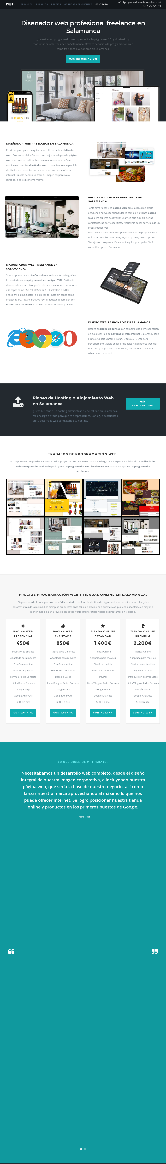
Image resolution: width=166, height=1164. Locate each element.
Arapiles (8, 1052)
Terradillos (51, 1137)
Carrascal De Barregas (95, 1063)
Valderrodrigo (50, 1141)
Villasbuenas (111, 1148)
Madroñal (107, 1090)
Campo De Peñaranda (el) (133, 1059)
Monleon (26, 1098)
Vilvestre (72, 1152)
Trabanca (96, 1137)
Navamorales (103, 1102)
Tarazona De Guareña (143, 1133)
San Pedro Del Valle (75, 1125)
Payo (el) (155, 1106)
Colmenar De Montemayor (72, 1071)
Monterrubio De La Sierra (100, 1098)
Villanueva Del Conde (103, 1145)
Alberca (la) (153, 1040)
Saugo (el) (145, 1129)
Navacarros (68, 1102)
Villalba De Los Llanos (76, 1145)
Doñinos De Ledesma (140, 1071)
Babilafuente (52, 1052)
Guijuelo (30, 1086)
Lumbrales (81, 1090)
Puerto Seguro (72, 1117)
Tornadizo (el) (73, 1137)
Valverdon (122, 1141)
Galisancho (55, 1083)
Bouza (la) (38, 1055)
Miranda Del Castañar (133, 1094)
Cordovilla (87, 1071)
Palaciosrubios (73, 1106)
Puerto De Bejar (60, 1117)
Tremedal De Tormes (109, 1137)
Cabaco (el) (93, 1055)
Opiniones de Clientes (78, 4)
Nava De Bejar (29, 1102)
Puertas (50, 1117)
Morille (124, 1098)
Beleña (119, 1052)
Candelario (148, 1059)
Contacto (101, 4)
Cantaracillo (47, 1063)
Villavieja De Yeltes (45, 1152)
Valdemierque (39, 1141)
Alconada (30, 1044)
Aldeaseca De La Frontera (22, 1048)
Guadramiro (9, 1086)
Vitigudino (80, 1152)
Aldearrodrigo (136, 1044)
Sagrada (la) (16, 1121)
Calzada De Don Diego (80, 1059)
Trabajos (42, 4)
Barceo (86, 1052)
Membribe (94, 1094)
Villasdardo (121, 1148)
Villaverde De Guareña (29, 1152)
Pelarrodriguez (102, 1110)
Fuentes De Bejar (148, 1079)
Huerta (157, 1086)
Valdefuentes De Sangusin (138, 1137)
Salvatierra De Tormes (55, 1121)
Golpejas (142, 1083)
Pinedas (76, 1114)
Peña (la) (119, 1110)
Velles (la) (8, 1145)
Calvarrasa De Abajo (29, 1059)
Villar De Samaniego (39, 1148)
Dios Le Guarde (125, 1071)
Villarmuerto (100, 1148)
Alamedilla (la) (112, 1040)
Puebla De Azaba (147, 1114)
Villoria (57, 1152)
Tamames (130, 1133)
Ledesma (51, 1090)
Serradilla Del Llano (43, 1133)
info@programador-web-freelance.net (129, 1014)
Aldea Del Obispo (41, 1044)
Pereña (60, 1114)
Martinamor (31, 1094)
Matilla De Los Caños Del (72, 1094)
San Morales (34, 1125)
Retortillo (100, 1117)
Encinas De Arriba (69, 1075)
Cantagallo (17, 1063)
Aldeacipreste (54, 1044)
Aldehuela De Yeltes (88, 1048)
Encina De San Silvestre (38, 1075)
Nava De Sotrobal (56, 1102)
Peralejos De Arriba (48, 1114)
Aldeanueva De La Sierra (120, 1044)
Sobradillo (83, 1133)
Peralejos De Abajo (33, 1114)
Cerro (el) (133, 1067)
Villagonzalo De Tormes (58, 1145)
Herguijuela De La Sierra (67, 1086)
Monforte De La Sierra (13, 1098)
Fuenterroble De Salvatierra (130, 1079)
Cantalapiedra (27, 1063)
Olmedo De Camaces (13, 1106)
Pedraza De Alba (11, 1110)
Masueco (40, 1094)
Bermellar (126, 1052)
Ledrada (59, 1090)
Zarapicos (117, 1152)
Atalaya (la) (42, 1052)
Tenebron (42, 1137)
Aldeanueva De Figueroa (100, 1044)
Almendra (117, 1048)
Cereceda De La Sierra (93, 1067)
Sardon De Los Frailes (125, 1129)
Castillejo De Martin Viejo (61, 1067)
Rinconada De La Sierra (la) (115, 1117)
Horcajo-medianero (138, 1086)
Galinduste (46, 1083)
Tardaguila (9, 1137)
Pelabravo (92, 1110)
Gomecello (150, 1083)
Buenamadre (74, 1055)
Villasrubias (14, 1152)
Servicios (27, 4)
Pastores (148, 1106)
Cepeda (81, 1067)
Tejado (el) (18, 1137)
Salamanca (26, 1121)
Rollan (149, 1117)
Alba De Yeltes (143, 1040)
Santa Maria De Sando (19, 1129)
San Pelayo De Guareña (93, 1125)
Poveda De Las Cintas (117, 1114)
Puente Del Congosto (38, 1117)
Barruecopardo (95, 1052)
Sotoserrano (101, 1133)
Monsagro (42, 1098)
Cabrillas (17, 1059)
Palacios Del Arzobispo (58, 1106)
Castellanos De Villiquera (40, 1067)
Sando (7, 1129)
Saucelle (137, 1129)
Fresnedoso (54, 1079)
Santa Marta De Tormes (37, 1129)
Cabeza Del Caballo (122, 1055)
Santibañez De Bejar (73, 1129)
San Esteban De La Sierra (96, 1121)
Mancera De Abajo (137, 1090)
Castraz (74, 1067)
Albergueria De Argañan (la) (15, 1044)
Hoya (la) (150, 1086)
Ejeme (16, 1075)
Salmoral (42, 1121)
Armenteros (32, 1052)
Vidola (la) (35, 1145)
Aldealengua (85, 1044)
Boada (16, 1055)
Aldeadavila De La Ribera (70, 1044)
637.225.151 (117, 1010)
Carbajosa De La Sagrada (62, 1063)
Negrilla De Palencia (149, 1102)
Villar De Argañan (118, 1145)
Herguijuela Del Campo (86, 1086)
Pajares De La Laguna (39, 1106)
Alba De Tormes (130, 1040)
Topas (58, 1137)
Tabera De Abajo (112, 1133)
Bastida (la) (106, 1052)
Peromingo (68, 1114)
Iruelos (7, 1090)
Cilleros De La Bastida (22, 1071)
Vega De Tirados (140, 1141)
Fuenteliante (114, 1079)
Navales (77, 1102)
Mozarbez (155, 1098)
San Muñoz (44, 1125)
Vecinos (130, 1141)
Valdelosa (29, 1141)
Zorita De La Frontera (149, 1152)
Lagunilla (34, 1090)
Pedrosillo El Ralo (59, 1110)
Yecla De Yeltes (91, 1152)
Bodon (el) (24, 1055)
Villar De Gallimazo (146, 1145)
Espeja (134, 1075)
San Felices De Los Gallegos (117, 1121)
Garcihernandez (109, 1083)
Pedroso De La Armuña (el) (77, 1110)
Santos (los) (111, 1129)
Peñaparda (139, 1110)
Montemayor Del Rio (62, 1098)
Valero (68, 1141)
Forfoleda (18, 1079)
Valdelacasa (9, 1141)
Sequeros (14, 1133)
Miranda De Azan (117, 1094)
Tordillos (64, 1137)
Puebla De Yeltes (23, 1117)
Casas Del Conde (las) (139, 1063)
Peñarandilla (20, 1114)
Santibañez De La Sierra (91, 1129)
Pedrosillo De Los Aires (42, 1110)
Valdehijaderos (154, 1137)
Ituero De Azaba (17, 1090)
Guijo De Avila (20, 1086)
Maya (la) (86, 1094)
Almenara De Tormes (104, 1048)
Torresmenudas (86, 1137)
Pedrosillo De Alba (25, 1110)
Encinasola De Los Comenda (87, 1075)
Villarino (81, 1148)
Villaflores (44, 1145)
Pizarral (106, 1114)
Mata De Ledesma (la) (52, 1094)
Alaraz (121, 1040)
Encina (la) (24, 1075)
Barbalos (79, 1052)
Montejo (50, 1098)
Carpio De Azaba (79, 1063)
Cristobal (95, 1071)
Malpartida (124, 1090)
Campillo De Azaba (115, 1059)
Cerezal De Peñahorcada (112, 1067)
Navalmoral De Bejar (89, 1102)
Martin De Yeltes (19, 1094)
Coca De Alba (56, 1071)
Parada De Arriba (103, 1106)
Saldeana (34, 1121)
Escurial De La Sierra (115, 1075)
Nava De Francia (42, 1102)
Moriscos (139, 1098)
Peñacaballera (128, 1110)
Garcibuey (98, 1083)
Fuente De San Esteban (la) (84, 1079)
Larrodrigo (43, 1090)
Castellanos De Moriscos (20, 1067)
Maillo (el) (115, 1090)
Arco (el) (24, 1052)
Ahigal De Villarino (79, 1040)
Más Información (142, 403)
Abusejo (43, 1040)
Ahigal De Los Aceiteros (62, 1040)
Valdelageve (19, 1141)
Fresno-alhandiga (66, 1079)
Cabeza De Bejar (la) (106, 1055)
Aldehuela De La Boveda (69, 1048)
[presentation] (83, 949)
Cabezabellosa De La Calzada (142, 1055)
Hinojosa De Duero (103, 1086)
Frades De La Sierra (30, 1079)
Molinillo (154, 1094)
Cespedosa (142, 1067)
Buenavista (83, 1055)
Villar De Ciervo (132, 1145)
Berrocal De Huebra (138, 1052)
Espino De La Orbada (146, 1075)
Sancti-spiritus (154, 1125)
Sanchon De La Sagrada (129, 1125)
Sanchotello (143, 1125)
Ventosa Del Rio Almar (22, 1145)
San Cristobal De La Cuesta (75, 1121)
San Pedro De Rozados (58, 1125)
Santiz (103, 1129)
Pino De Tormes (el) (87, 1114)
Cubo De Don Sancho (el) (108, 1071)
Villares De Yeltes (70, 1148)
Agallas (50, 1040)
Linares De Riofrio (70, 1090)
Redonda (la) (91, 1117)
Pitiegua (98, 1114)
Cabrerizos (9, 1059)
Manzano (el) (150, 1090)
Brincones (64, 1055)
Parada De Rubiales (118, 1106)
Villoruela (64, 1152)
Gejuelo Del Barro (131, 1083)
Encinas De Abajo (54, 1075)
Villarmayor (90, 1148)
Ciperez (35, 1071)
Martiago (8, 1094)
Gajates (23, 1083)
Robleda (129, 1117)
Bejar (113, 1052)
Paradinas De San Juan (135, 1106)
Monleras (34, 1098)
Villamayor (89, 1145)
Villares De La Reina (55, 1148)
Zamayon (109, 1152)
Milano (107, 1094)
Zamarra (101, 1152)
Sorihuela (91, 1133)
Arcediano (16, 1052)
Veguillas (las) (152, 1141)
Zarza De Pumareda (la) (131, 1152)
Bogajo (31, 1055)
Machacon (90, 1090)
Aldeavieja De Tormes (51, 1048)
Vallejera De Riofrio (79, 1141)
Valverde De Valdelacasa (108, 1141)
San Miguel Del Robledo (20, 1125)
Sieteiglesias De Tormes (69, 1133)
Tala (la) (123, 1133)
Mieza (101, 1094)
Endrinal (102, 1075)
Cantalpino (38, 1063)
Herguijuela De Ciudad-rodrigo (45, 1086)
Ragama (82, 1117)
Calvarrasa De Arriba (46, 1059)
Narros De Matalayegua (14, 1102)
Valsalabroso (92, 1141)
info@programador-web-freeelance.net (139, 2)
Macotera (98, 1090)
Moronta (146, 1098)
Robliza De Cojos (140, 1117)
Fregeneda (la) (43, 1079)
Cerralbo (126, 1067)
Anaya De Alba (127, 1048)
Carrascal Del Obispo (113, 1063)
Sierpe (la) (55, 1133)
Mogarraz (146, 1094)
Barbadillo (71, 1052)
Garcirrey (119, 1083)
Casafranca (126, 1063)
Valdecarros (122, 1137)
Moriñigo (131, 1098)
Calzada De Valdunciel (98, 1059)
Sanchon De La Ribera (111, 1125)
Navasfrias (136, 1102)
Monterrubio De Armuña (80, 1098)
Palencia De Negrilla (87, 1106)
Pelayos (112, 1110)
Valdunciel (61, 1141)
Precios (56, 4)
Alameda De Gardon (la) (96, 1040)
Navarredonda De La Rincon (120, 1102)
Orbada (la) (26, 1106)
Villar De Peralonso (22, 1148)
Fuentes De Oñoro (12, 1083)
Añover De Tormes (141, 1048)
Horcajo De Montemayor (121, 1086)
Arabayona (153, 1048)
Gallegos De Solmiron (85, 1083)
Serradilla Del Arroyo (27, 1133)
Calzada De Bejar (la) (63, 1059)
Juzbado (27, 1090)
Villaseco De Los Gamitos (136, 1148)
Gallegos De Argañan (68, 1083)
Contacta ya (23, 713)
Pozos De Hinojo (133, 1114)
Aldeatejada (37, 1048)
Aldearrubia (146, 1044)
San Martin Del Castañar (138, 1121)
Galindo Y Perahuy (34, 1083)
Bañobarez (62, 1052)
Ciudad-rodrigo (44, 1071)
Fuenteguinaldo (102, 1079)
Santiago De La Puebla (56, 1129)
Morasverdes (116, 1098)
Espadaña (127, 1075)
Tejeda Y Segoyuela (30, 1137)
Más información (83, 59)
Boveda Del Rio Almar (51, 1055)
